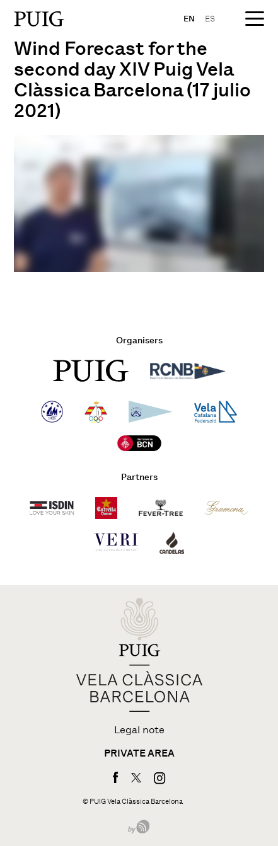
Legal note (139, 730)
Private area (139, 753)
